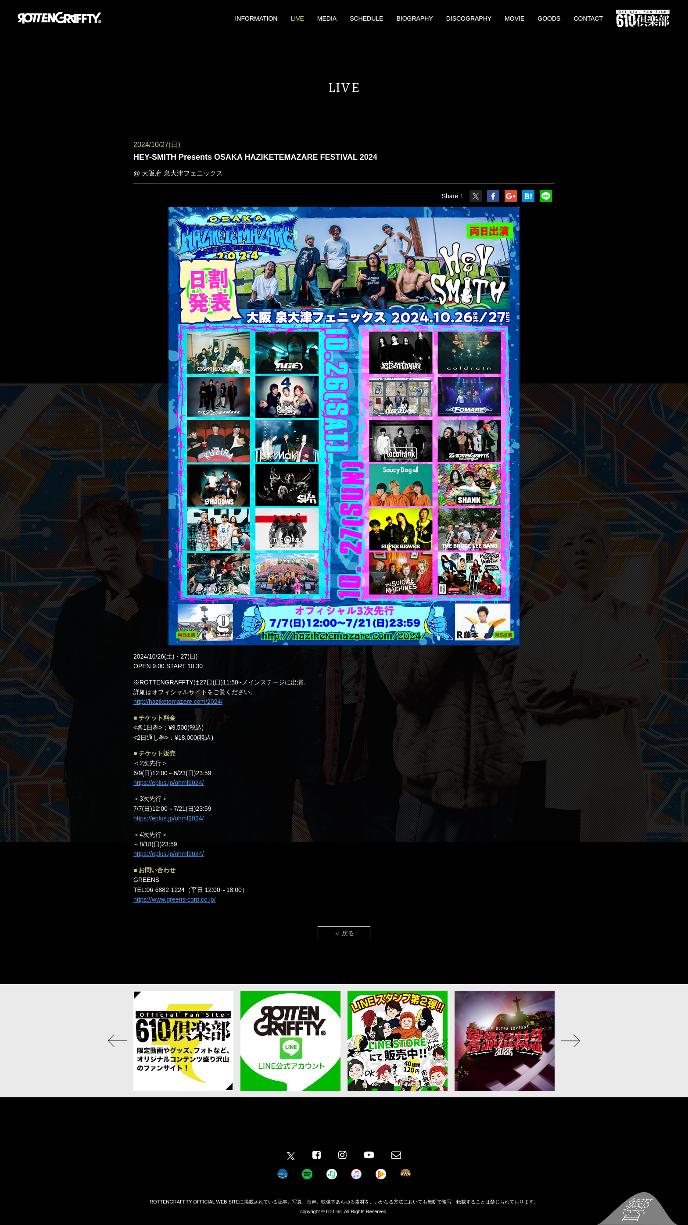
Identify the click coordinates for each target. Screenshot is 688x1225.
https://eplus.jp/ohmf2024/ (168, 782)
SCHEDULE (366, 18)
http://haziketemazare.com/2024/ (177, 701)
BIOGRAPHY (414, 18)
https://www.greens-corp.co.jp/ (174, 899)
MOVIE (514, 18)
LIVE (297, 18)
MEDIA (327, 18)
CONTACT (588, 18)
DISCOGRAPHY (468, 18)
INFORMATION (256, 18)
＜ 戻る (344, 933)
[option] (183, 1041)
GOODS (549, 18)
